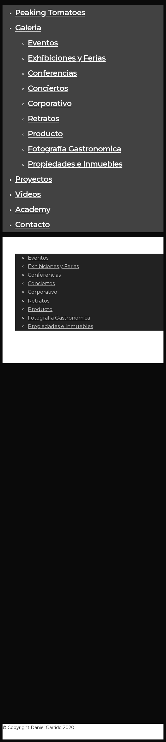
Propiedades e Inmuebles (75, 163)
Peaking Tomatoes (50, 12)
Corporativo (49, 103)
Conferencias (52, 73)
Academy (32, 209)
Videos (28, 194)
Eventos (43, 42)
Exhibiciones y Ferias (67, 57)
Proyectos (33, 179)
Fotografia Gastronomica (74, 148)
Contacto (32, 224)
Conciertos (48, 88)
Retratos (43, 118)
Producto (45, 133)
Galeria (28, 27)
